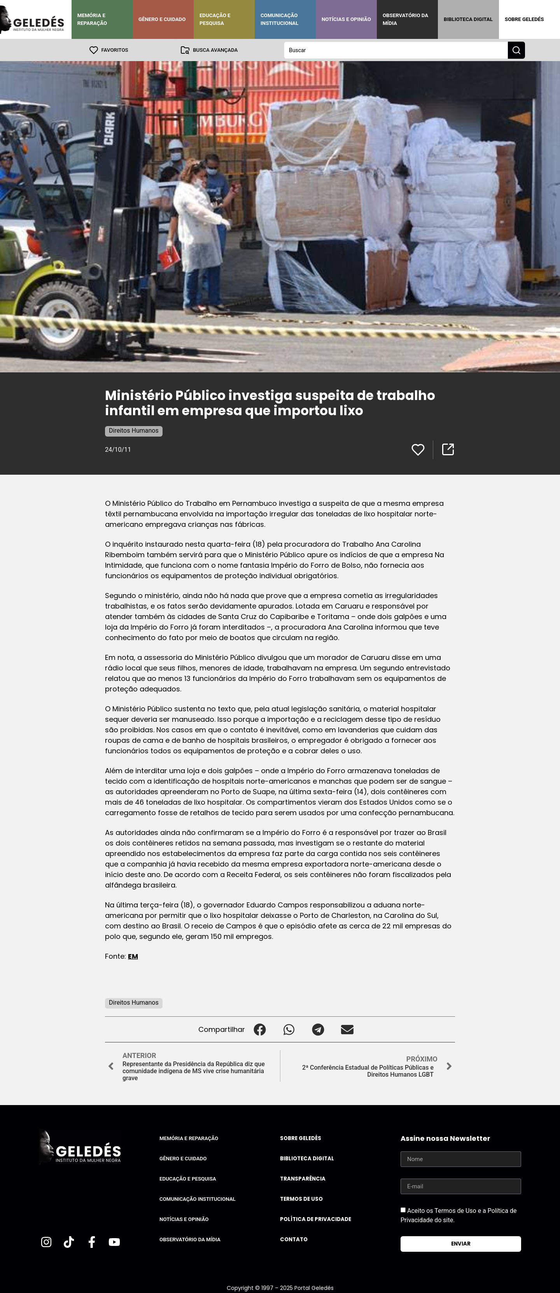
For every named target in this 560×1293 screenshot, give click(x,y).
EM (133, 956)
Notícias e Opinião (346, 19)
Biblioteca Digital (468, 19)
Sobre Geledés (524, 19)
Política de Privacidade (315, 1219)
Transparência (303, 1178)
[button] (259, 1029)
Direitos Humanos (134, 430)
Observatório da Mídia (405, 19)
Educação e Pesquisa (215, 19)
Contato (294, 1239)
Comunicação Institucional (280, 19)
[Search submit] (516, 49)
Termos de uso (301, 1198)
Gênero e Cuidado (162, 19)
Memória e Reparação (92, 19)
